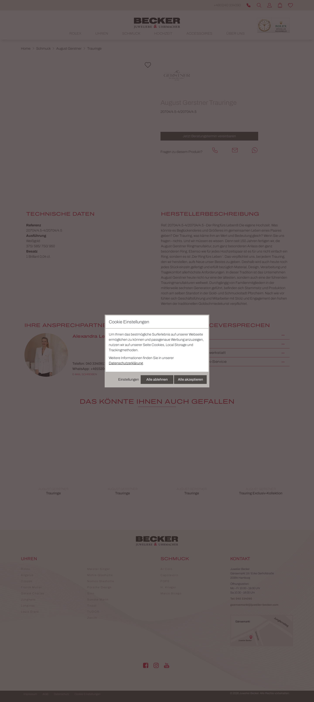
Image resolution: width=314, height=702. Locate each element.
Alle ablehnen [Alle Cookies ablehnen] (157, 379)
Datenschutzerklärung (126, 363)
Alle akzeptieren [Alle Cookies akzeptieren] (190, 379)
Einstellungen (128, 379)
